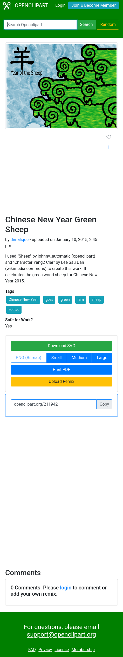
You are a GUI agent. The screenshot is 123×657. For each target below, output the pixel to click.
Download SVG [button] (61, 345)
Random (108, 24)
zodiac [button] (14, 310)
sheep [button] (96, 299)
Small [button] (56, 357)
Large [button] (102, 357)
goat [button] (49, 299)
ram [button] (81, 299)
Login (60, 5)
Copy (104, 404)
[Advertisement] (61, 174)
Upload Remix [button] (61, 381)
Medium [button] (79, 357)
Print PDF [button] (61, 369)
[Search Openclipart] (40, 25)
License (61, 649)
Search (86, 24)
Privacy (45, 649)
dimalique (19, 239)
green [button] (65, 299)
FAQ (32, 649)
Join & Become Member (94, 5)
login (65, 588)
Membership (83, 649)
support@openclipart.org (61, 634)
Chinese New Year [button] (23, 299)
